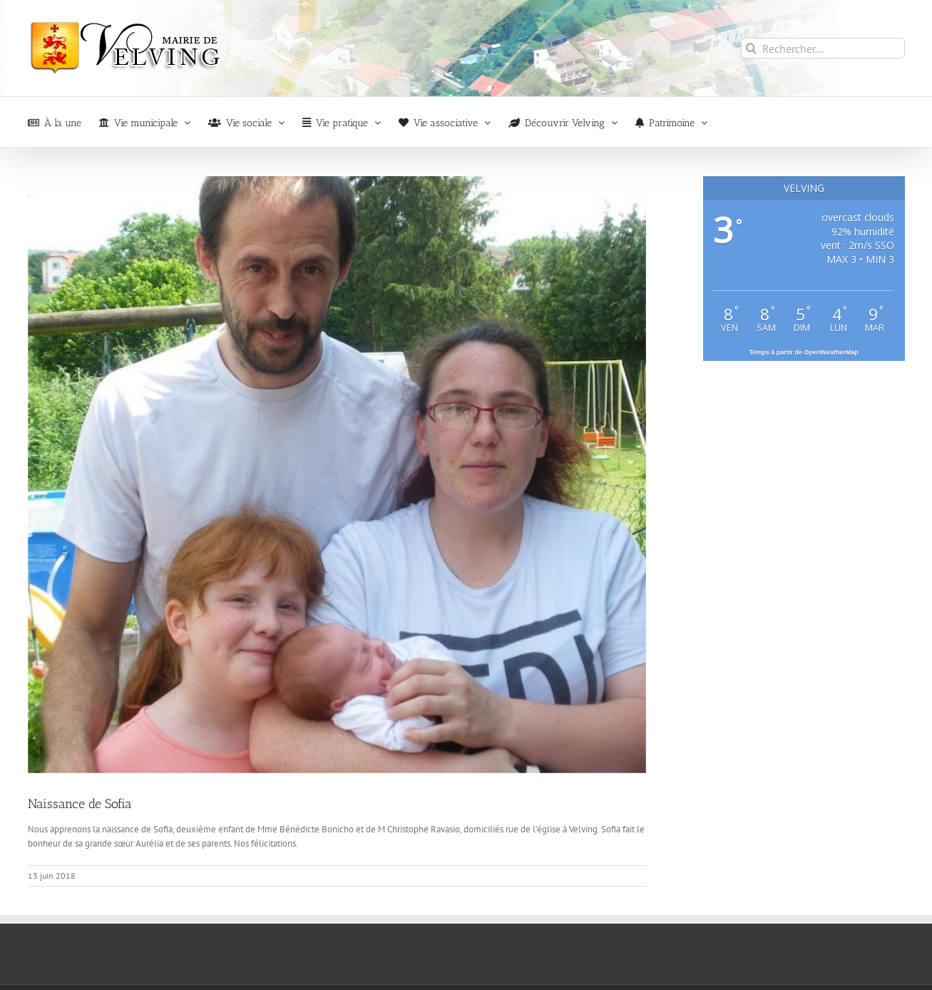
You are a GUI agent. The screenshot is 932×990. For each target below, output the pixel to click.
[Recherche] (751, 48)
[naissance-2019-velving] (337, 474)
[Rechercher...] (823, 48)
